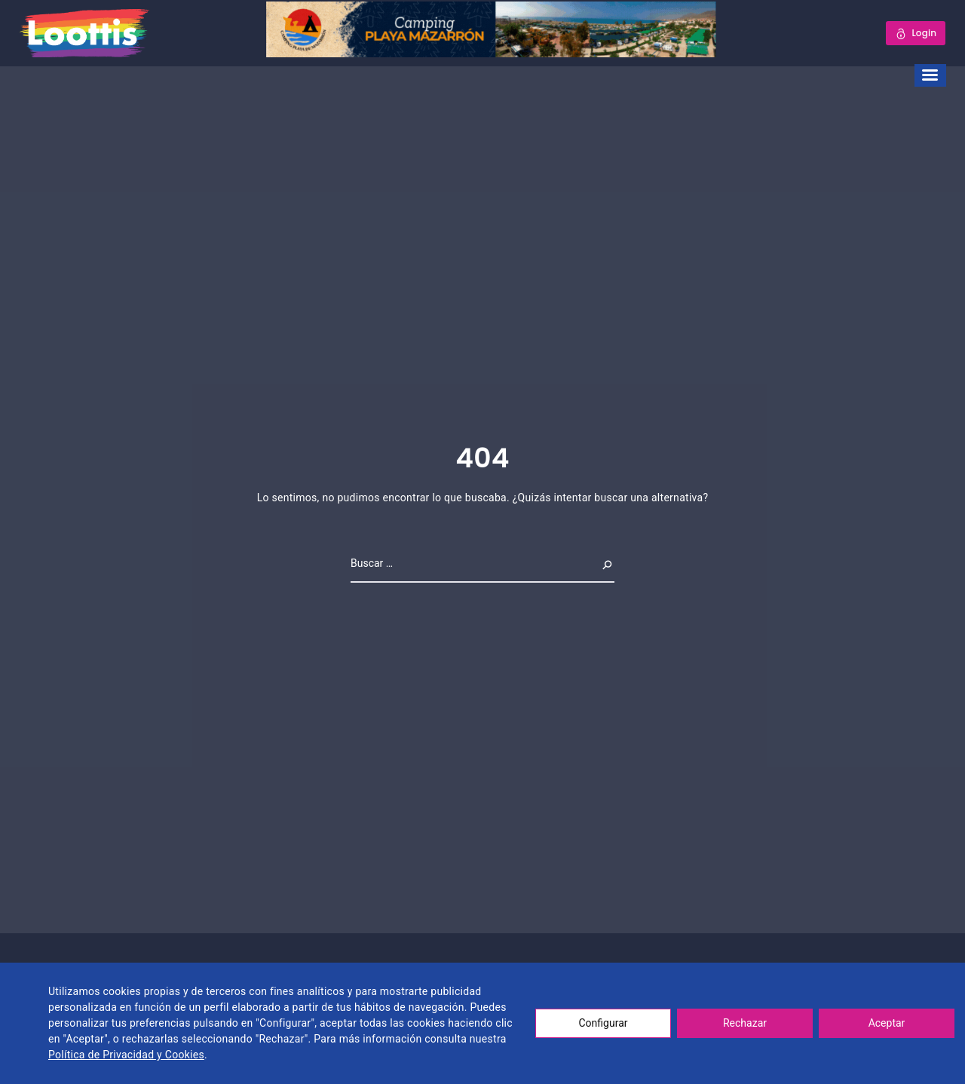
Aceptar (886, 1023)
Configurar (603, 1023)
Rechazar (745, 1023)
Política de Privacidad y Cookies (126, 1055)
